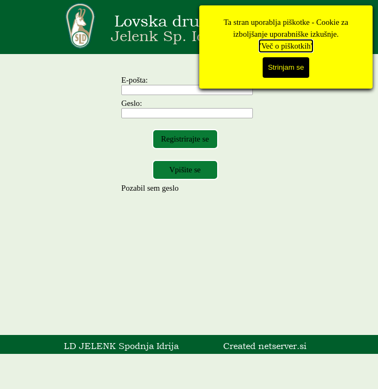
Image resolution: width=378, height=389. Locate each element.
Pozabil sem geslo (150, 188)
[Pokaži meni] (297, 27)
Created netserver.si (265, 345)
